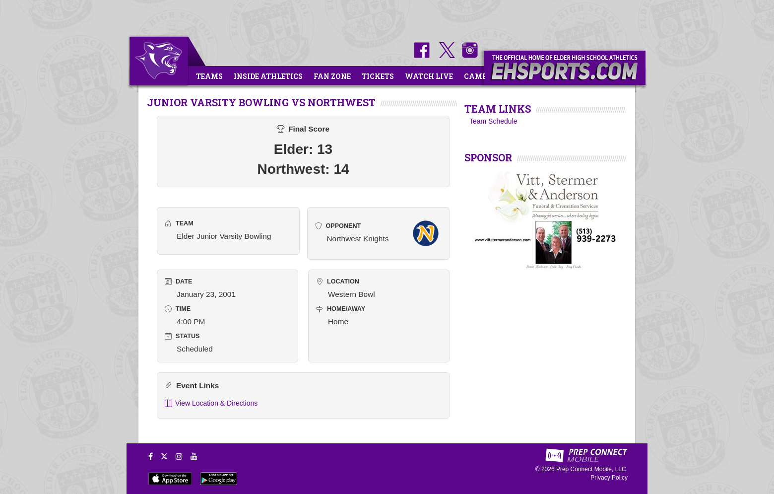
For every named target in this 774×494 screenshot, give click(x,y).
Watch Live (429, 76)
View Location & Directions (211, 403)
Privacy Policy (609, 477)
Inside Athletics (268, 76)
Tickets (378, 76)
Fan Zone (332, 76)
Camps (478, 76)
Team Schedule (493, 121)
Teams (209, 76)
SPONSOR (488, 157)
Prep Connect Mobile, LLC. (592, 469)
